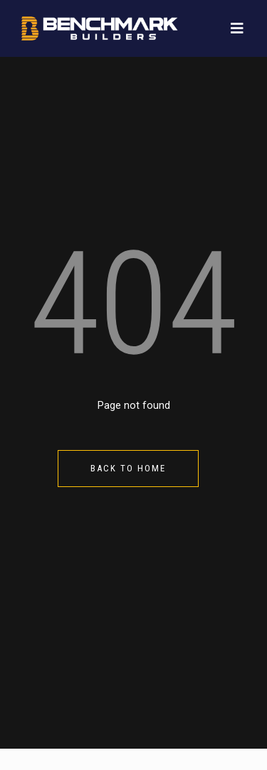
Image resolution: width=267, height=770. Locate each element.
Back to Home (128, 468)
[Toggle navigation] (237, 28)
